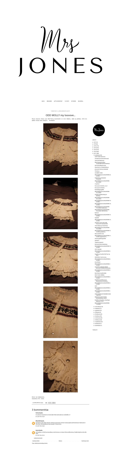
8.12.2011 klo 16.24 (40, 416)
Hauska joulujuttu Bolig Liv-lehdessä (101, 195)
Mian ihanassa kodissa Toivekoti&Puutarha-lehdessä (102, 163)
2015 (95, 146)
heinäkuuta (97, 314)
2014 (95, 147)
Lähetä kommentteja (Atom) (41, 443)
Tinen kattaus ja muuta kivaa (101, 225)
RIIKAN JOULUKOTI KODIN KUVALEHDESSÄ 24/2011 (101, 297)
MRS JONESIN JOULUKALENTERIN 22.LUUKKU (102, 181)
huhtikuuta (97, 320)
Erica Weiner (97, 262)
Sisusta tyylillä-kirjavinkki (100, 238)
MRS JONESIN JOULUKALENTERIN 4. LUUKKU (102, 283)
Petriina (37, 413)
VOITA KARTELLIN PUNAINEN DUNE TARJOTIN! (103, 294)
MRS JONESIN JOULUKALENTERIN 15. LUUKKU (103, 215)
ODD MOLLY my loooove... (101, 257)
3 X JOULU (97, 184)
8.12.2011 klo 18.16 (40, 435)
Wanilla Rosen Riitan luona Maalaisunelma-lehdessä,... (101, 280)
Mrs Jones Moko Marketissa (101, 244)
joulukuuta (97, 155)
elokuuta (97, 312)
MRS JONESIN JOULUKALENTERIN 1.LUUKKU (102, 303)
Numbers (97, 240)
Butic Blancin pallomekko (100, 273)
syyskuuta (97, 310)
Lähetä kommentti (38, 438)
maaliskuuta (98, 321)
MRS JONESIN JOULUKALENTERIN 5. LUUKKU (102, 277)
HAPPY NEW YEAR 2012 (100, 156)
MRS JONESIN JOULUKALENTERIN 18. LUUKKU (103, 204)
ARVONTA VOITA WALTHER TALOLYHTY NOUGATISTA (101, 223)
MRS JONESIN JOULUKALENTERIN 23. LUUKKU (103, 175)
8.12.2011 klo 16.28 (40, 426)
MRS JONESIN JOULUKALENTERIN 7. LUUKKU (102, 264)
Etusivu (60, 441)
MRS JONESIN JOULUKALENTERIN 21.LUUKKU (102, 192)
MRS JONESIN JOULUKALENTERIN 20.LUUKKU (102, 198)
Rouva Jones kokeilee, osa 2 (101, 186)
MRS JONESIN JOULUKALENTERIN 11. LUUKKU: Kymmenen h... (103, 236)
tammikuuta (98, 325)
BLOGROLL (80, 101)
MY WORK (73, 101)
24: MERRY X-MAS (99, 173)
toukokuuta (97, 318)
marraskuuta (98, 306)
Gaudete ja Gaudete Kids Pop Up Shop (102, 254)
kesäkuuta (97, 316)
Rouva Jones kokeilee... (100, 187)
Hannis (37, 430)
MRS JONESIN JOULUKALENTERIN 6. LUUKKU (102, 270)
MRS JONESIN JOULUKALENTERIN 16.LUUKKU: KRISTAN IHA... (102, 210)
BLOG (43, 101)
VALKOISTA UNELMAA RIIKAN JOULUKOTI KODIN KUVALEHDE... (103, 267)
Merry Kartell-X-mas (99, 233)
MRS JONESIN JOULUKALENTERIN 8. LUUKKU (102, 259)
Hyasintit (97, 217)
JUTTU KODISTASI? (58, 101)
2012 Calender (98, 249)
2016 (95, 144)
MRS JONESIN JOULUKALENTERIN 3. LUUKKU (102, 288)
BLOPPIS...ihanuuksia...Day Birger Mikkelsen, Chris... (102, 300)
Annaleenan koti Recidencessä (102, 158)
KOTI (96, 286)
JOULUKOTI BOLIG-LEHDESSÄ (101, 169)
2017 (95, 142)
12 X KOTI (67, 101)
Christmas (97, 171)
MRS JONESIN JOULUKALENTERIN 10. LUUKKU (103, 246)
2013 (95, 149)
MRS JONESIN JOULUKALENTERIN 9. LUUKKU (102, 251)
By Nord (97, 212)
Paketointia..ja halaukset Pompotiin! (100, 178)
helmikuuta (97, 323)
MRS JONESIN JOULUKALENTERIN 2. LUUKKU (102, 291)
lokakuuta (97, 308)
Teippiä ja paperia (99, 242)
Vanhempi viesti (85, 441)
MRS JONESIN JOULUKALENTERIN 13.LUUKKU (102, 228)
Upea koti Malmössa (99, 160)
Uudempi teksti (35, 441)
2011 (95, 153)
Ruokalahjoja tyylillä (99, 189)
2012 (95, 151)
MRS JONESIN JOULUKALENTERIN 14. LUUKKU (103, 220)
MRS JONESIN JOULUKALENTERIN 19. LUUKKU (103, 201)
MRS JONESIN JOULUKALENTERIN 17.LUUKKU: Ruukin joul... (102, 207)
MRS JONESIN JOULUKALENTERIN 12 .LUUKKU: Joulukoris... (103, 231)
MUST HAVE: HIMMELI (99, 275)
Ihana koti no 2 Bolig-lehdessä (102, 167)
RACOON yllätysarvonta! (100, 165)
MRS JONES (49, 101)
